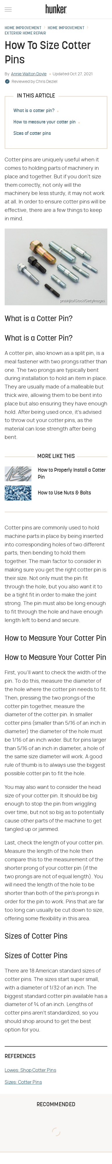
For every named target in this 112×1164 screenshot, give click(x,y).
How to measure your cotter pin (44, 122)
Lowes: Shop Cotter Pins (30, 1070)
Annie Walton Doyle (29, 74)
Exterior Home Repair (25, 34)
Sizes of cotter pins (32, 133)
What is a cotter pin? (33, 111)
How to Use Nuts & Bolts (64, 493)
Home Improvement (23, 28)
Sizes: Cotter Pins (23, 1082)
